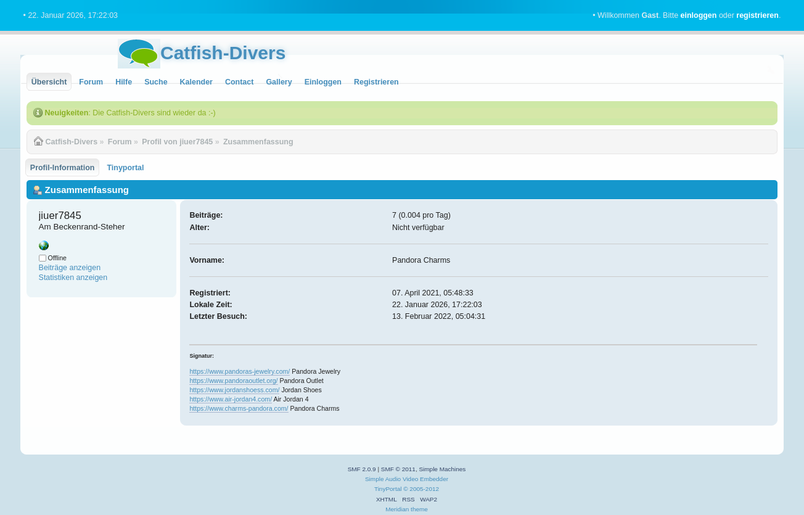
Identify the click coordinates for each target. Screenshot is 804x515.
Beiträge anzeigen (70, 267)
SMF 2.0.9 (362, 469)
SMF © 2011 (398, 469)
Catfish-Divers (222, 53)
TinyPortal (388, 488)
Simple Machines (442, 469)
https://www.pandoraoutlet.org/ (233, 380)
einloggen (699, 15)
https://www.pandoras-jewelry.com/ (239, 371)
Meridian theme (406, 509)
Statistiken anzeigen (73, 277)
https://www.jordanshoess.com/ (234, 389)
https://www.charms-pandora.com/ (238, 408)
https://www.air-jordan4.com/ (230, 399)
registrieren (757, 15)
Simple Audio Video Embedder (406, 479)
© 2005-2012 (421, 488)
